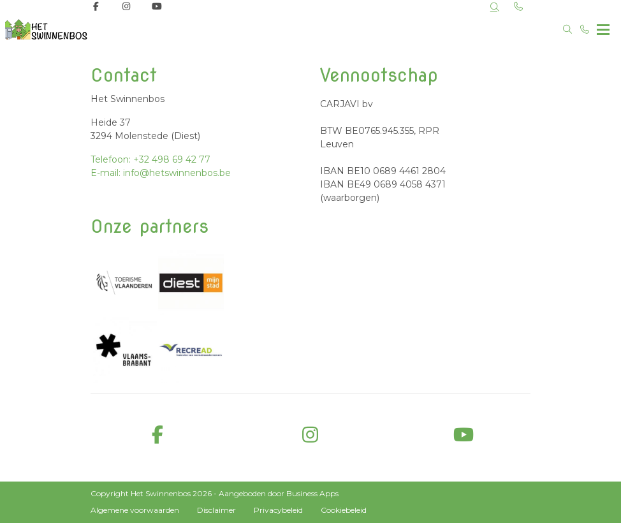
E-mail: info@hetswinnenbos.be (161, 173)
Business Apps (312, 493)
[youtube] (463, 435)
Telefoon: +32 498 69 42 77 (150, 159)
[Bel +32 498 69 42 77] (585, 29)
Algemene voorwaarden (135, 510)
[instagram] (310, 435)
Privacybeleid (278, 510)
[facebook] (157, 435)
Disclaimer (216, 510)
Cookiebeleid (344, 510)
